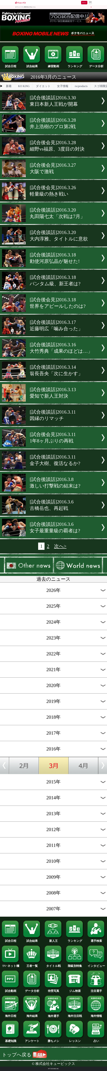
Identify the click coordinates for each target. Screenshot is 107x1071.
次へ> (60, 546)
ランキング (75, 65)
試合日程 (10, 65)
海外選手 (53, 1015)
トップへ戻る (24, 1054)
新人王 (53, 939)
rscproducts (81, 86)
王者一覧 (32, 964)
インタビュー (96, 964)
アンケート (32, 1040)
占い (96, 1040)
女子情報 (62, 86)
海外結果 (32, 1015)
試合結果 (32, 65)
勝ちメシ (53, 1040)
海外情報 (96, 1015)
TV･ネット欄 (10, 964)
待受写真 (53, 989)
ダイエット (43, 86)
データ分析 (96, 65)
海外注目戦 (75, 1015)
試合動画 (10, 989)
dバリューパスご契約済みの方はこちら (25, 7)
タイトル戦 (53, 964)
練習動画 (53, 65)
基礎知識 (10, 1040)
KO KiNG (24, 86)
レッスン (75, 1040)
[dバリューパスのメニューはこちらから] (90, 3)
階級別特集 (75, 964)
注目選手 (96, 989)
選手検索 (96, 939)
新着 (9, 86)
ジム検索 (75, 989)
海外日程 (10, 1015)
